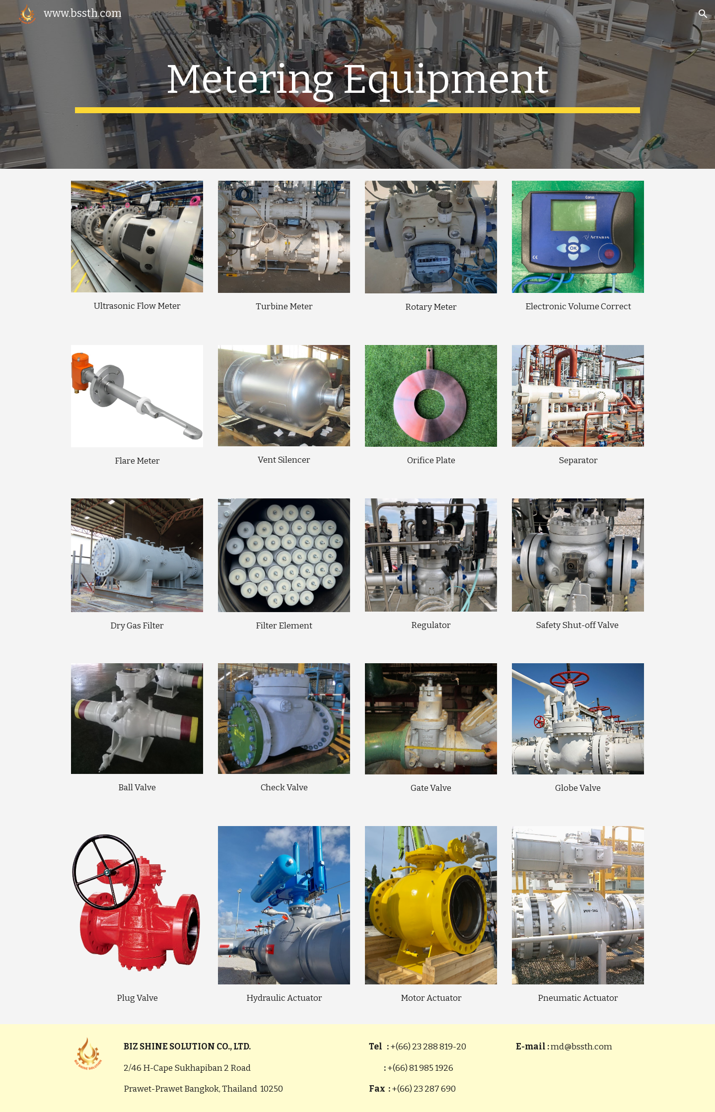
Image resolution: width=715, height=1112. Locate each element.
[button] (703, 14)
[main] (357, 84)
